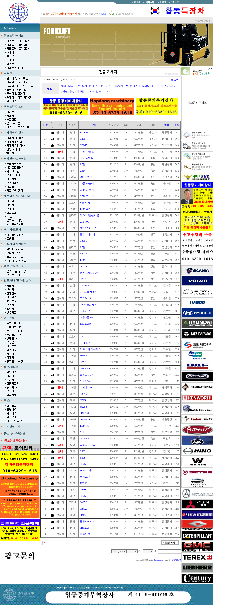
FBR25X (84, 413)
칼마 (98, 91)
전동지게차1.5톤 (89, 272)
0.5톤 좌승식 (87, 196)
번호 (45, 125)
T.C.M (124, 86)
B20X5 (83, 253)
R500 (82, 336)
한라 (91, 86)
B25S (83, 138)
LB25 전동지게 (88, 304)
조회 (176, 125)
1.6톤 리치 (85, 208)
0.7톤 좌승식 (87, 189)
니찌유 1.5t (86, 387)
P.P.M (91, 91)
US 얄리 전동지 (88, 291)
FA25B (83, 406)
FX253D (84, 285)
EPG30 (83, 279)
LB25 (83, 400)
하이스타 (135, 86)
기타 (105, 91)
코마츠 (116, 86)
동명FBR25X (87, 521)
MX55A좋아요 (88, 228)
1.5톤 (83, 259)
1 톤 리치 (85, 202)
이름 (166, 125)
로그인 (175, 79)
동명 (107, 86)
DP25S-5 (84, 438)
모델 (93, 125)
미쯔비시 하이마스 (90, 349)
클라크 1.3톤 (87, 374)
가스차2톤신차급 (89, 215)
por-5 (82, 330)
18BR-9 (84, 132)
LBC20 (83, 508)
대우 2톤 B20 (87, 317)
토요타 (164, 86)
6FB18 (83, 266)
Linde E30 (85, 368)
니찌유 (146, 86)
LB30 (83, 489)
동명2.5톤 (85, 476)
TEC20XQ (85, 323)
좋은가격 (85, 534)
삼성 (77, 86)
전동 (82, 432)
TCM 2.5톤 (86, 470)
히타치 (99, 86)
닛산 (65, 91)
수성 (71, 91)
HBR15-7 (85, 342)
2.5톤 (83, 164)
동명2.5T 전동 (87, 444)
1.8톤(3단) (85, 425)
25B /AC (84, 221)
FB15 (83, 515)
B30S (83, 451)
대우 (70, 86)
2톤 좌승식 (86, 177)
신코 (172, 86)
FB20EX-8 (85, 419)
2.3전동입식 (86, 157)
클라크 (155, 86)
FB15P (83, 355)
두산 (84, 86)
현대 (63, 86)
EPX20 (83, 362)
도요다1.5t (85, 298)
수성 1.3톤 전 (87, 151)
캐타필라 (81, 91)
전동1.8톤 (85, 381)
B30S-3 (84, 240)
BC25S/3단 (86, 311)
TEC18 (83, 483)
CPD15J (84, 145)
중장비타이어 (87, 234)
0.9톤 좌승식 (87, 183)
